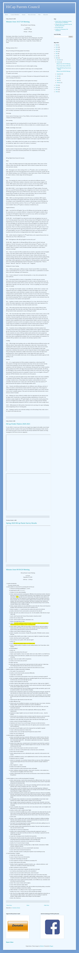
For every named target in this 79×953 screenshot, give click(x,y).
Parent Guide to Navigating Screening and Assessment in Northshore (63, 22)
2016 (57, 91)
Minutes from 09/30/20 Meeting (18, 570)
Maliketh (42, 946)
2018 (57, 87)
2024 (57, 49)
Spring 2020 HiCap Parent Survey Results (21, 523)
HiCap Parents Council (23, 7)
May (58, 78)
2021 (57, 55)
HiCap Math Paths (59, 27)
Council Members (15, 14)
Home (6, 14)
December (59, 59)
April (58, 80)
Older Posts (46, 905)
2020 (57, 58)
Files (39, 14)
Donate (23, 14)
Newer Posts (9, 905)
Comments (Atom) (16, 907)
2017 (57, 89)
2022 (57, 53)
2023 (57, 51)
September (59, 74)
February (59, 82)
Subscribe (45, 14)
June (58, 76)
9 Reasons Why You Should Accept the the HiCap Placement (63, 25)
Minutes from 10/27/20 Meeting (18, 22)
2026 (57, 45)
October (59, 62)
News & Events (32, 14)
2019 (57, 85)
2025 (57, 47)
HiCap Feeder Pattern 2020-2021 (18, 424)
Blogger (51, 946)
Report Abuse (9, 942)
